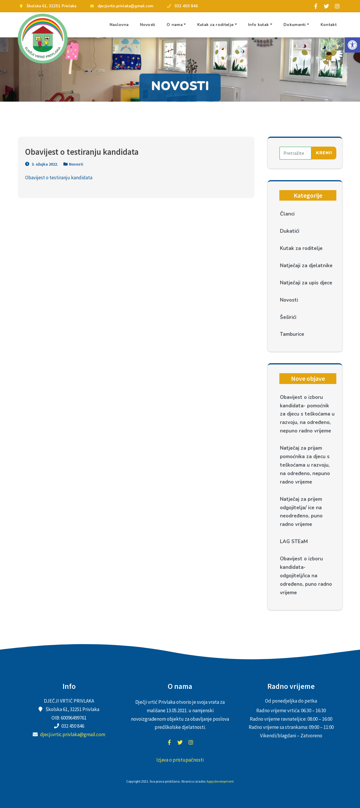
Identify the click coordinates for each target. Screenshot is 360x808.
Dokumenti (294, 24)
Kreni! (324, 153)
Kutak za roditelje (215, 24)
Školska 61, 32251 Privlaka (47, 6)
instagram (191, 742)
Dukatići (289, 231)
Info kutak (258, 24)
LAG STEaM (294, 541)
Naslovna (119, 24)
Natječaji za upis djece (306, 282)
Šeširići (288, 317)
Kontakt (329, 24)
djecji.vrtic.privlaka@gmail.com (121, 6)
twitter (180, 742)
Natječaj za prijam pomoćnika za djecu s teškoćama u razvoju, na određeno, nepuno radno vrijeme (305, 465)
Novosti (147, 24)
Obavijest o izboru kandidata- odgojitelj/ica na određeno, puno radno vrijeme (306, 575)
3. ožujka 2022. (41, 164)
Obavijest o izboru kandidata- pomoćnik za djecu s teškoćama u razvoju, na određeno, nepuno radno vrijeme (307, 414)
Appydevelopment (220, 781)
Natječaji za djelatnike (306, 265)
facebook (169, 742)
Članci (287, 214)
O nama (175, 24)
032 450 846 (182, 6)
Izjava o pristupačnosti (180, 760)
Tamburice (292, 334)
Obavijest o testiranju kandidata (58, 177)
